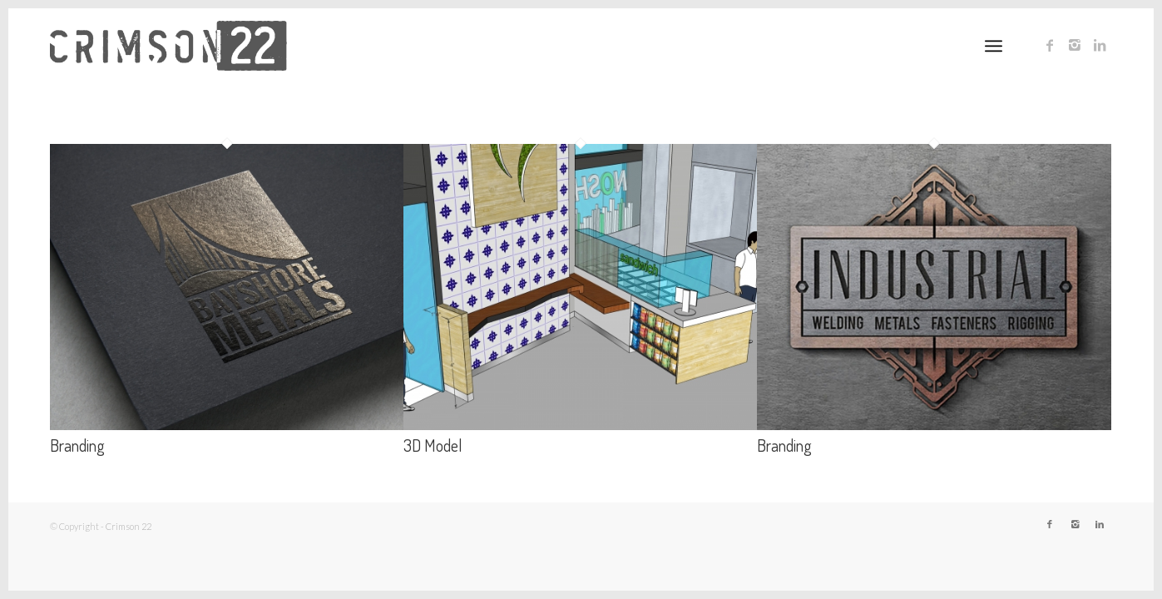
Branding (77, 445)
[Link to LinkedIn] (1099, 44)
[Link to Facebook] (1049, 44)
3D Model (432, 445)
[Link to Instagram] (1074, 44)
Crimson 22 (128, 526)
